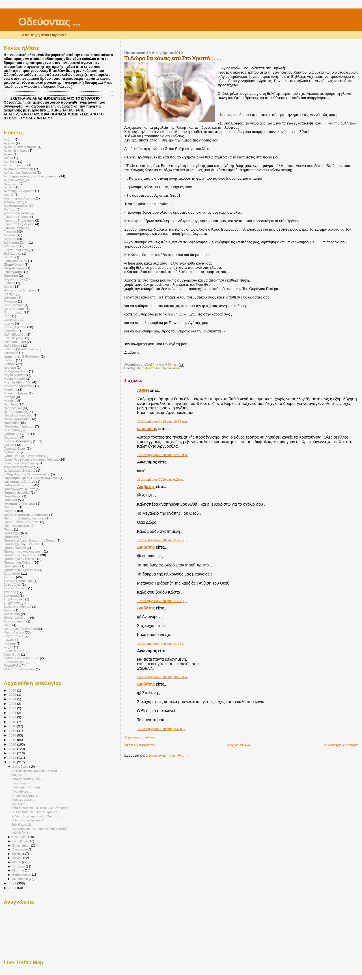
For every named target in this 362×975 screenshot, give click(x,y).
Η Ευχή (9, 294)
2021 (13, 712)
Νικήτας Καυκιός (16, 411)
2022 (13, 708)
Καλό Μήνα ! (19, 832)
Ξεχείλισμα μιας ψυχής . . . (28, 787)
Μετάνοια (10, 389)
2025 (13, 694)
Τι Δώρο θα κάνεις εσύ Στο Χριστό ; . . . (37, 816)
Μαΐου (17, 862)
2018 (13, 726)
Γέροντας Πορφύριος (19, 224)
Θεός (7, 316)
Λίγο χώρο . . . (20, 804)
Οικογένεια (12, 437)
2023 (13, 703)
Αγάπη (9, 139)
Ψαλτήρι (10, 643)
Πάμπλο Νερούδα (17, 492)
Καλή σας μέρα (15, 341)
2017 (13, 731)
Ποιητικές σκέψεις (16, 525)
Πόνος (8, 529)
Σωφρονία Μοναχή (17, 606)
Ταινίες (9, 610)
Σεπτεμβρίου (21, 845)
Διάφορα (10, 238)
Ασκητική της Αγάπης (19, 198)
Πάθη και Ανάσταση (18, 485)
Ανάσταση (11, 183)
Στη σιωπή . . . (20, 774)
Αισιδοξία (10, 161)
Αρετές (9, 194)
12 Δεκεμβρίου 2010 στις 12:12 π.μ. (162, 455)
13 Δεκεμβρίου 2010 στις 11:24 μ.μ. (162, 601)
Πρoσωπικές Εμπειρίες (20, 570)
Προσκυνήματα (15, 547)
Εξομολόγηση (14, 264)
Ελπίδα (9, 257)
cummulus (147, 428)
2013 (13, 749)
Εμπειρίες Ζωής (15, 261)
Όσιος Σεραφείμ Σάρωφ (21, 463)
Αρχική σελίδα (238, 745)
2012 (13, 753)
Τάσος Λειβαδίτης (16, 617)
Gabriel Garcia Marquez (21, 658)
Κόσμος (9, 360)
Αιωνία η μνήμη (15, 165)
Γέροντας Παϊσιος (16, 216)
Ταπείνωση (12, 614)
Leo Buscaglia (14, 661)
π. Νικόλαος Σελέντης (19, 470)
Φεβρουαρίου (22, 874)
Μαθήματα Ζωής (16, 371)
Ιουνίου (17, 858)
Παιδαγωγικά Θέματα (19, 489)
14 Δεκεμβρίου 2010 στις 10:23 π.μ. (162, 677)
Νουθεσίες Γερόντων (19, 426)
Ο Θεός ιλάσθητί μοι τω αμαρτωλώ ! (35, 812)
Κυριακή (10, 367)
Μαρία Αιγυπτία (15, 375)
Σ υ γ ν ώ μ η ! (20, 783)
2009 (13, 883)
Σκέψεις (9, 577)
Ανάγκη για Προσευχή (20, 172)
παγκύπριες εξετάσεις (19, 481)
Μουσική (10, 400)
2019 (13, 721)
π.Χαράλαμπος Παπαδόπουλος (27, 474)
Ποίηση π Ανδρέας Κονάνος (24, 518)
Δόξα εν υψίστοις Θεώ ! (26, 779)
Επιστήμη (11, 275)
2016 (13, 735)
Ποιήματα (11, 507)
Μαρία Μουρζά (14, 378)
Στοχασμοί (11, 595)
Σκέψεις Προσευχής (18, 581)
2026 (13, 690)
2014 (13, 744)
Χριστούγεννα (171, 368)
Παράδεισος (12, 496)
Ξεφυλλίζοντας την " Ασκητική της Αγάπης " (39, 828)
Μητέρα (9, 397)
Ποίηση (9, 511)
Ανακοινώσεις (14, 180)
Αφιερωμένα (13, 202)
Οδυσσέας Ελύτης (17, 433)
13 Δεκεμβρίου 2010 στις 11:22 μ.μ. (162, 540)
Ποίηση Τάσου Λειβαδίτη (21, 522)
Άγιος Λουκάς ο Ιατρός (20, 147)
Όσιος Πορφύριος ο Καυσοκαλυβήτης (31, 459)
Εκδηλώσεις (12, 253)
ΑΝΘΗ (143, 390)
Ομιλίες (9, 444)
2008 (13, 888)
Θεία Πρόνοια (13, 305)
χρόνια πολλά (13, 636)
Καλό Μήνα (12, 345)
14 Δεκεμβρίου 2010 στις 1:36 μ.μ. (161, 729)
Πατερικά (10, 500)
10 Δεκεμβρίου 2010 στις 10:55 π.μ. (162, 421)
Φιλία (7, 625)
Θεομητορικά (13, 312)
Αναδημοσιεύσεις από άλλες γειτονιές (31, 176)
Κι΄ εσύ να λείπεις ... (24, 795)
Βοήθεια (10, 209)
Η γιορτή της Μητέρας (20, 290)
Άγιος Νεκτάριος (15, 150)
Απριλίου (19, 866)
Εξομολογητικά (14, 268)
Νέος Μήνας (13, 408)
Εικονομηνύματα (16, 250)
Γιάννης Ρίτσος (14, 227)
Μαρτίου (18, 870)
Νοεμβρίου (20, 837)
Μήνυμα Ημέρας (16, 393)
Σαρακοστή (12, 573)
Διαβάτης (146, 486)
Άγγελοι (9, 143)
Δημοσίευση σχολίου (139, 737)
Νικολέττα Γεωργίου (18, 415)
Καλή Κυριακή (14, 338)
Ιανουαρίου (20, 878)
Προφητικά (12, 566)
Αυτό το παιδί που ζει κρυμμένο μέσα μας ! (39, 807)
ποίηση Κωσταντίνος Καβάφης (26, 514)
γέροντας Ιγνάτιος (16, 213)
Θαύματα (10, 301)
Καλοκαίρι (11, 353)
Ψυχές (8, 647)
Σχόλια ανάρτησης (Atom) (167, 755)
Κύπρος (9, 364)
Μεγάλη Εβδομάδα (17, 382)
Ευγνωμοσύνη (14, 279)
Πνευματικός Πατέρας (19, 503)
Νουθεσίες (11, 422)
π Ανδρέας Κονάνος (18, 467)
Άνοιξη (8, 187)
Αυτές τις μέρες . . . (23, 799)
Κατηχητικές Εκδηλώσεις (22, 356)
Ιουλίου (17, 853)
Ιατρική (9, 323)
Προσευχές (12, 533)
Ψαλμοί (9, 639)
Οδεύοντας (12, 430)
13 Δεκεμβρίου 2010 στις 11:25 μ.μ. (162, 643)
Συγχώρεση (12, 603)
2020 (13, 717)
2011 (13, 757)
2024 (13, 699)
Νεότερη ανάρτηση (139, 745)
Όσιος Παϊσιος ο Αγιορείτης (23, 456)
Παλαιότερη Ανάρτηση (340, 745)
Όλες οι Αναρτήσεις (147, 368)
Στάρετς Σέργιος (15, 588)
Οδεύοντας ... (49, 22)
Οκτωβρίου (20, 841)
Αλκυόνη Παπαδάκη (18, 169)
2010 (13, 762)
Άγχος (8, 154)
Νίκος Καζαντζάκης (17, 419)
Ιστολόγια (11, 330)
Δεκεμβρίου (20, 766)
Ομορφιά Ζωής (15, 448)
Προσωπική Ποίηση (18, 562)
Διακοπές (10, 235)
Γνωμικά (10, 231)
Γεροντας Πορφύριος (19, 220)
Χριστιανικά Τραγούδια (20, 628)
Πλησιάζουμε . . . (22, 791)
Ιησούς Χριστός (15, 327)
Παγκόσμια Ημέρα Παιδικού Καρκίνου (31, 478)
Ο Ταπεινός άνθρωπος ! (27, 820)
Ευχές (8, 286)
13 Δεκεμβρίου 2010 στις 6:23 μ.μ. (161, 479)
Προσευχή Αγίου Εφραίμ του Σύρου (29, 540)
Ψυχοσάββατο (14, 650)
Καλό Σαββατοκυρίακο (20, 349)
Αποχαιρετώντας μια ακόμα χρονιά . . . (36, 770)
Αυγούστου (20, 849)
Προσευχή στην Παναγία (22, 544)
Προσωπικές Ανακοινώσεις (23, 551)
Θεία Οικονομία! (22, 824)
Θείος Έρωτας (14, 308)
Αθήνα (8, 158)
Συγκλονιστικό (14, 599)
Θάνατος (10, 297)
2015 (13, 740)
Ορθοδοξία (12, 452)
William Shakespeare (19, 669)
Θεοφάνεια (12, 319)
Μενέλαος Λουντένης (19, 386)
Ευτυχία (9, 283)
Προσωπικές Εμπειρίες (20, 555)
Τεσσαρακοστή (14, 621)
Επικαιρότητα (13, 272)
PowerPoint (12, 665)
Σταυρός (10, 592)
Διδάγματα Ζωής (16, 242)
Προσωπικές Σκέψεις (19, 558)
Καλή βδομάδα (14, 334)
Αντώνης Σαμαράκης (19, 191)
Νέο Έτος (11, 404)
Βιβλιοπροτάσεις (16, 205)
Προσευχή (11, 536)
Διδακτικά (11, 246)
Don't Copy (12, 654)
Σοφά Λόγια (12, 584)
